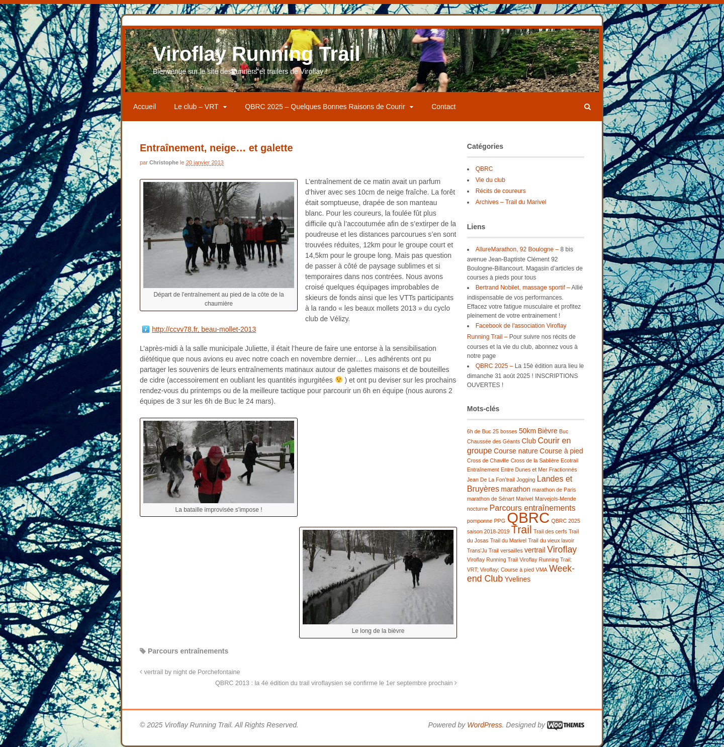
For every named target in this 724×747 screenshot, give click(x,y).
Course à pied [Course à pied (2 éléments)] (561, 451)
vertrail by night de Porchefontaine (190, 672)
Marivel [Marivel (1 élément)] (524, 499)
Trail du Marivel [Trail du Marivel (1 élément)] (508, 540)
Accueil (144, 107)
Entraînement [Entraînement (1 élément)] (483, 469)
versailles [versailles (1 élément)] (511, 550)
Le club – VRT (196, 107)
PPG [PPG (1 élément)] (499, 521)
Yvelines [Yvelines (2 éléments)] (517, 579)
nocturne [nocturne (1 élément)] (477, 509)
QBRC (484, 168)
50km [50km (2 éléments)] (527, 431)
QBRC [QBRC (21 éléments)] (528, 517)
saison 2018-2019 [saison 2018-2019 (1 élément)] (488, 531)
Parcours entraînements (188, 651)
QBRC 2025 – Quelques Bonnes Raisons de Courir (325, 107)
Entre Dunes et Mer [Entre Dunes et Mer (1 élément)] (524, 469)
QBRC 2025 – (494, 365)
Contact (443, 107)
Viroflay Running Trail (256, 54)
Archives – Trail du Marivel (511, 202)
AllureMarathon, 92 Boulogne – (517, 249)
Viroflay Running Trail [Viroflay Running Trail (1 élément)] (492, 559)
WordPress (484, 725)
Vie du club (490, 179)
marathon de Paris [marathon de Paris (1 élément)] (554, 490)
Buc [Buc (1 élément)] (563, 431)
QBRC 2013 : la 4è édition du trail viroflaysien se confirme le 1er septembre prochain (336, 683)
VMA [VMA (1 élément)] (542, 570)
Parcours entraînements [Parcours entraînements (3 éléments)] (533, 507)
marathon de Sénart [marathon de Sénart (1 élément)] (490, 499)
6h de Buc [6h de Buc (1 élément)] (479, 431)
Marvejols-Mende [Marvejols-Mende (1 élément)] (555, 499)
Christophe (163, 162)
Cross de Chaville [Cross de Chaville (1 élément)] (488, 460)
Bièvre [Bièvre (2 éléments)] (547, 431)
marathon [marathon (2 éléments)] (515, 489)
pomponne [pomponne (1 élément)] (479, 521)
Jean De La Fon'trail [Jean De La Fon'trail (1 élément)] (491, 480)
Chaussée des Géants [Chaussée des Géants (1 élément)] (493, 441)
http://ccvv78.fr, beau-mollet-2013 (204, 329)
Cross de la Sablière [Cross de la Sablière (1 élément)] (535, 460)
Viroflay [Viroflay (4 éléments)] (562, 549)
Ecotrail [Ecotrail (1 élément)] (570, 460)
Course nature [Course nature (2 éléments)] (516, 451)
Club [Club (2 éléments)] (529, 441)
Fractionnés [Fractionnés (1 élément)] (563, 469)
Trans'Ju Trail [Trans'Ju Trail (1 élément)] (483, 550)
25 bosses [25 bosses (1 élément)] (505, 431)
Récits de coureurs (501, 191)
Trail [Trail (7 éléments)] (521, 530)
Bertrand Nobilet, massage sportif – (523, 287)
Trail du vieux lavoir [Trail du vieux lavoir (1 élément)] (551, 540)
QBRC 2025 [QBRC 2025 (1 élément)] (565, 521)
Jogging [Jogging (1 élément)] (525, 480)
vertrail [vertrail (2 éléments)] (535, 550)
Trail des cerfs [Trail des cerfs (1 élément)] (550, 531)
